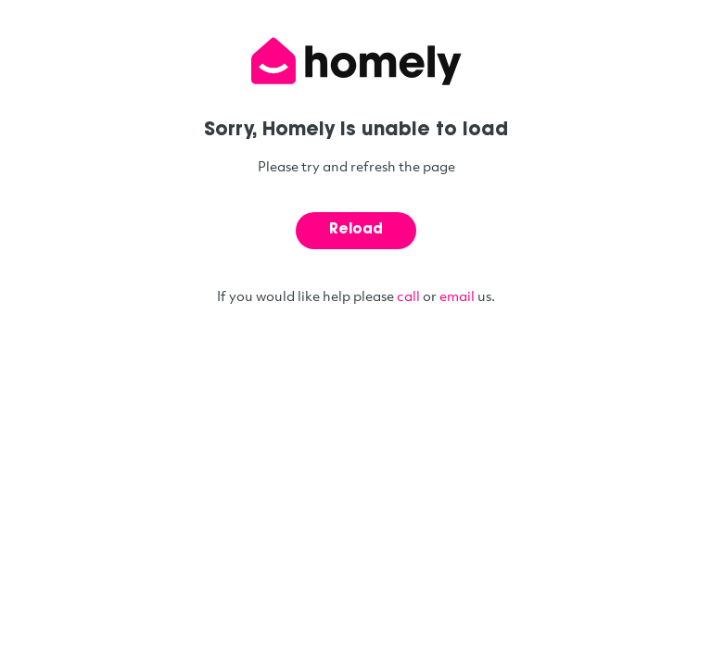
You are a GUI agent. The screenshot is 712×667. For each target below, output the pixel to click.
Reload (356, 230)
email (457, 295)
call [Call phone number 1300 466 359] (408, 295)
